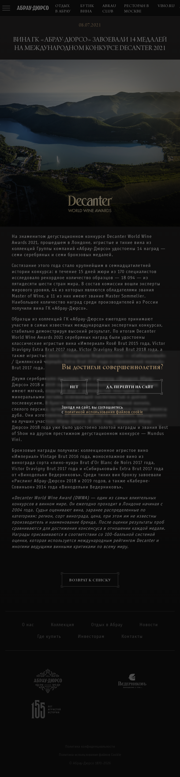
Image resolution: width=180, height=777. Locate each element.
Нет (74, 386)
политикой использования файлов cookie (104, 412)
